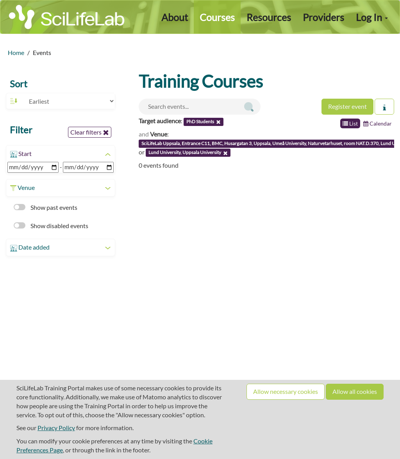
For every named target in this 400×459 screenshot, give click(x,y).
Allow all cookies (354, 391)
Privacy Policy (56, 427)
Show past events (45, 207)
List (350, 123)
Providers (323, 17)
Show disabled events (51, 225)
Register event (347, 106)
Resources (268, 17)
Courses (217, 17)
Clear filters (89, 132)
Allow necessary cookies (285, 391)
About (174, 17)
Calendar (377, 123)
